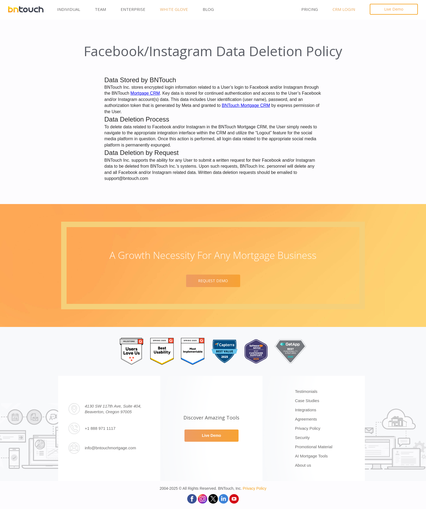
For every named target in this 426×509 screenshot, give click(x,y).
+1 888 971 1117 (100, 428)
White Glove (174, 9)
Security (302, 437)
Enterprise (133, 9)
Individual (68, 9)
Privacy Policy (307, 428)
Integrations (305, 410)
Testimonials (306, 391)
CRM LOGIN (344, 9)
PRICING (309, 9)
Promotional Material (314, 446)
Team (100, 9)
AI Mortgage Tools (311, 456)
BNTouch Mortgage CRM (246, 105)
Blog (208, 9)
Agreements (306, 419)
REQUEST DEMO (213, 280)
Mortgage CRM (145, 93)
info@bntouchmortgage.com (110, 448)
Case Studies (307, 400)
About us (303, 465)
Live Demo (393, 9)
